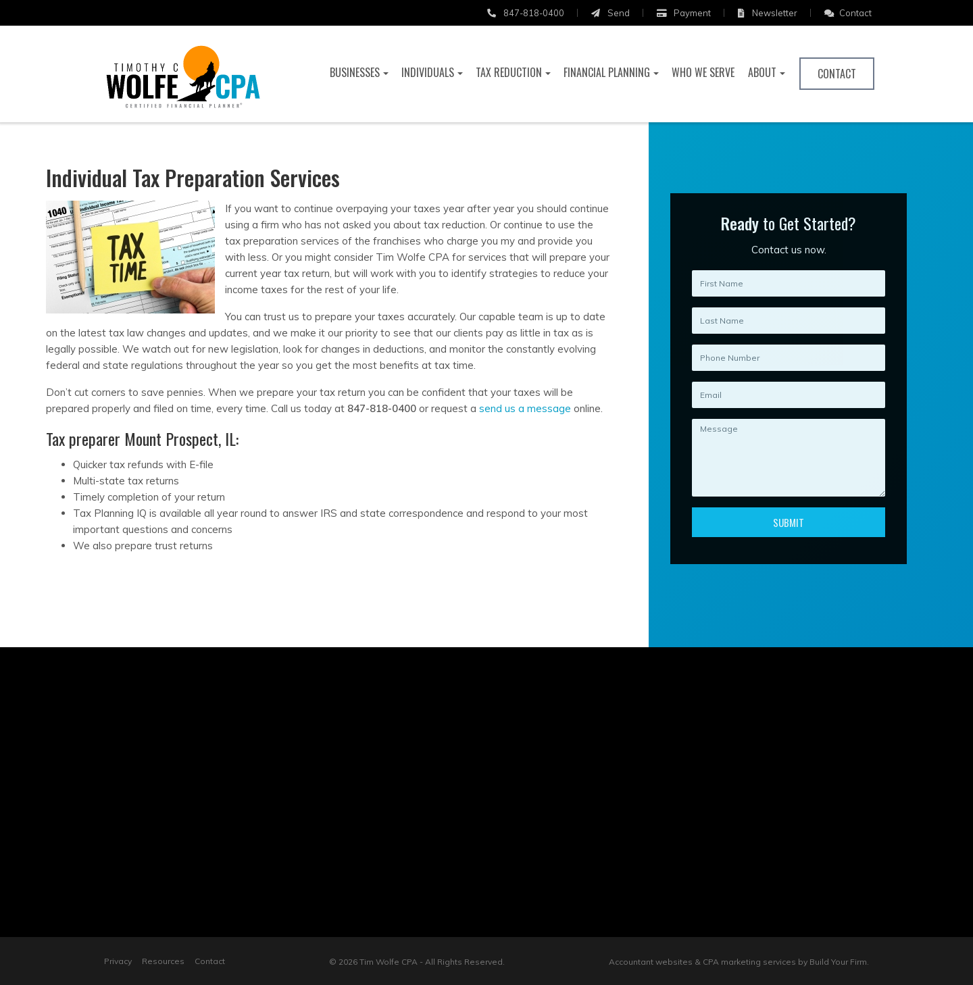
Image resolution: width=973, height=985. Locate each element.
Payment (684, 12)
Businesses (355, 72)
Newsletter (767, 12)
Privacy (118, 961)
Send (610, 12)
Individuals (427, 72)
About (762, 72)
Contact (848, 12)
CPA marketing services (749, 962)
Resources (163, 961)
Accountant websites (651, 962)
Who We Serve (703, 72)
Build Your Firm (838, 962)
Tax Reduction (509, 72)
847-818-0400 (525, 12)
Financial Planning (607, 72)
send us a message (522, 408)
